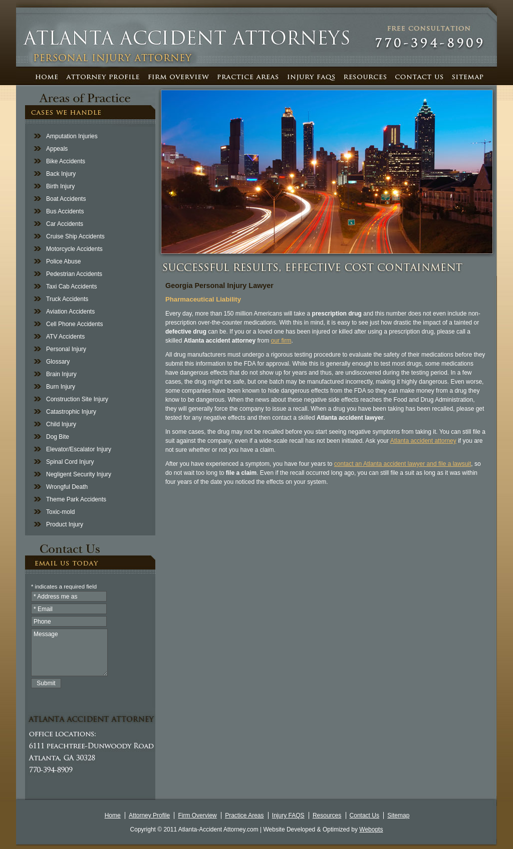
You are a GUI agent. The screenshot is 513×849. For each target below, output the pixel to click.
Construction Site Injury (77, 399)
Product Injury (64, 524)
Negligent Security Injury (78, 474)
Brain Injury (61, 374)
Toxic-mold (60, 511)
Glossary (58, 361)
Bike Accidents (65, 161)
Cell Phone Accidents (74, 324)
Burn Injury (60, 386)
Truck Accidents (67, 299)
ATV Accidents (65, 336)
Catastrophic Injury (71, 411)
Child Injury (61, 424)
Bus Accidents (65, 211)
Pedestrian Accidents (74, 273)
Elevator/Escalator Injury (78, 449)
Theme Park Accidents (76, 499)
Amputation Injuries (72, 136)
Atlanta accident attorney (423, 440)
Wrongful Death (67, 486)
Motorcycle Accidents (74, 248)
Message (69, 652)
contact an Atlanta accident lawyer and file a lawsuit (402, 463)
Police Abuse (63, 261)
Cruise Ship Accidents (75, 236)
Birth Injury (60, 186)
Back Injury (61, 173)
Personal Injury (66, 349)
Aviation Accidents (70, 311)
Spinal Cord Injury (70, 461)
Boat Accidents (66, 198)
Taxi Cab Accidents (71, 286)
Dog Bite (57, 436)
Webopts (371, 829)
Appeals (57, 148)
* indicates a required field (64, 587)
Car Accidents (64, 223)
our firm (281, 340)
